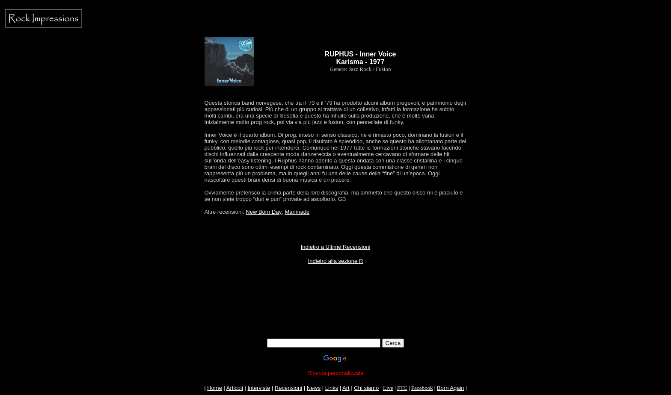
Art (346, 388)
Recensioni (288, 388)
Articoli (234, 388)
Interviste (258, 388)
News (314, 388)
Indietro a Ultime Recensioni (336, 247)
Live (388, 388)
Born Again (450, 388)
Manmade (297, 212)
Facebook (422, 388)
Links (331, 388)
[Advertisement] (335, 312)
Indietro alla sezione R (335, 261)
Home (214, 388)
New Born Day (264, 212)
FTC (402, 388)
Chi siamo (366, 388)
